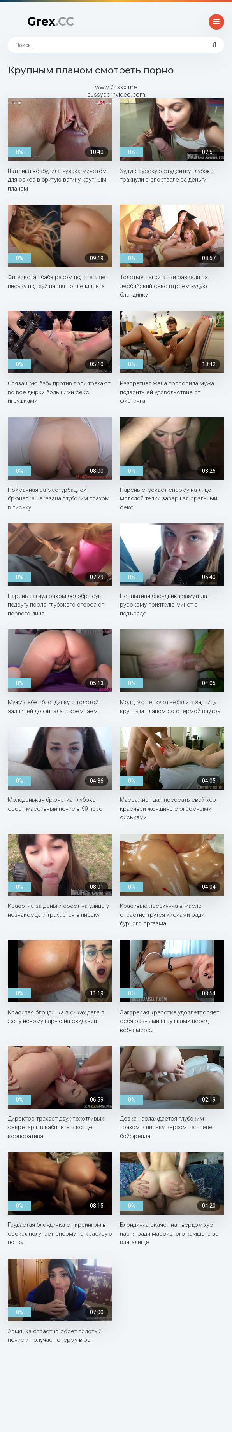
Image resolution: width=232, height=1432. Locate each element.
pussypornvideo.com (116, 94)
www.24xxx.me (116, 87)
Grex (50, 21)
